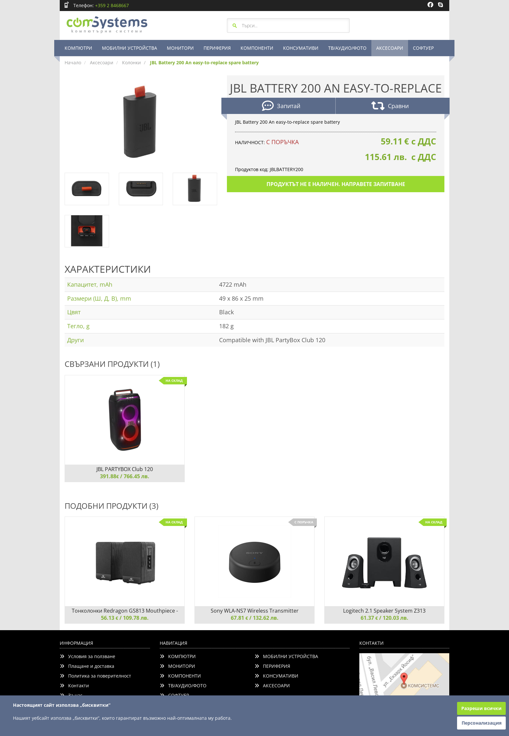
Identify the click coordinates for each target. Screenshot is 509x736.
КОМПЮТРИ (78, 48)
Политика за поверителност (95, 676)
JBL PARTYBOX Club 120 (124, 469)
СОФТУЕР (423, 48)
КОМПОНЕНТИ (257, 48)
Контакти (74, 685)
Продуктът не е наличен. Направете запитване (336, 184)
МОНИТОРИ (180, 48)
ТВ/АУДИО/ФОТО (347, 48)
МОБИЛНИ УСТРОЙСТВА (129, 48)
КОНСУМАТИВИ (300, 48)
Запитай (281, 106)
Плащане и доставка (87, 666)
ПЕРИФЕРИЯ (217, 48)
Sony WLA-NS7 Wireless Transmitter (255, 610)
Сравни (390, 106)
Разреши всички (481, 708)
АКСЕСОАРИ (389, 48)
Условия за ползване (87, 656)
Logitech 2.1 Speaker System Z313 (384, 610)
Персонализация (482, 723)
